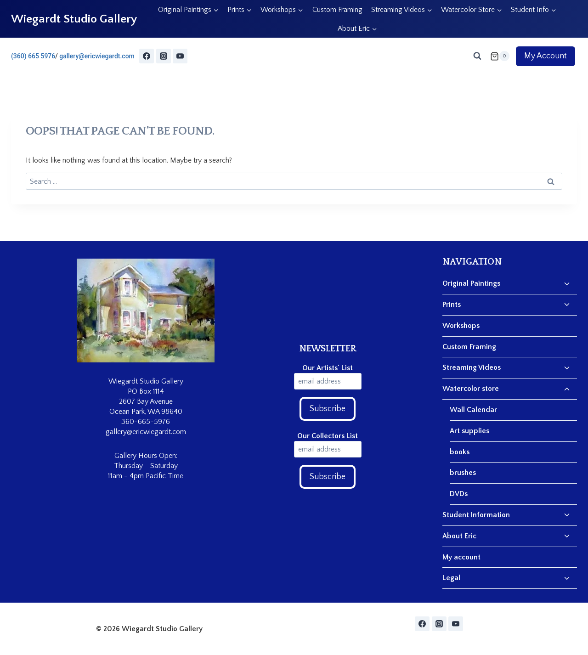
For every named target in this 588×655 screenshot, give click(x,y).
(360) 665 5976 (33, 56)
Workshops (461, 326)
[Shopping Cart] (499, 56)
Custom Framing (337, 10)
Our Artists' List (327, 368)
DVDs (459, 494)
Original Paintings (471, 283)
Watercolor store (470, 388)
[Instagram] (163, 56)
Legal (451, 578)
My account (461, 557)
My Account (545, 56)
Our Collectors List (327, 436)
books (459, 452)
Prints (451, 304)
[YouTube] (180, 56)
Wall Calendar (473, 410)
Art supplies (469, 431)
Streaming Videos (471, 367)
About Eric (459, 536)
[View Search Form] (477, 56)
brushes (463, 473)
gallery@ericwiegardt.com (97, 56)
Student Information (476, 515)
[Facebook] (146, 56)
